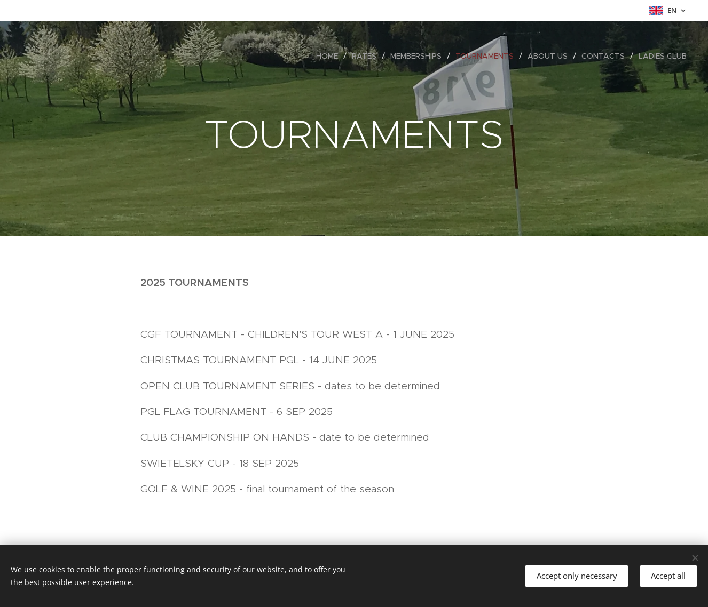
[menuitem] (330, 56)
